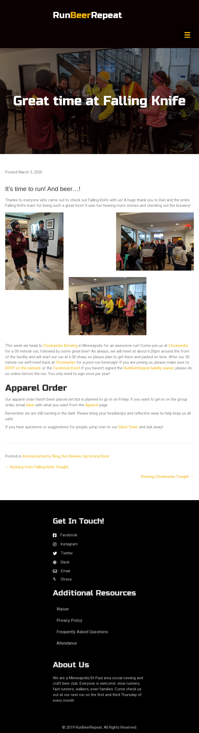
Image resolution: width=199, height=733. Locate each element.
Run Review (71, 456)
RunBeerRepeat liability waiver (149, 368)
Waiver (62, 609)
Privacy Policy (69, 620)
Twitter (67, 553)
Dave (30, 405)
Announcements (36, 456)
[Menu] (187, 34)
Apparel (91, 405)
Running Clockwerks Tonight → (167, 476)
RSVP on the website (23, 368)
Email (65, 571)
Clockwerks (178, 345)
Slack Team (128, 427)
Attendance (66, 643)
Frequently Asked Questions (82, 631)
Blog (56, 456)
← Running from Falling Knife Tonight (36, 467)
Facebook (68, 535)
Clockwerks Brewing (60, 345)
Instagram (69, 544)
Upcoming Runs (96, 456)
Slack (64, 562)
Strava (62, 579)
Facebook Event (66, 368)
